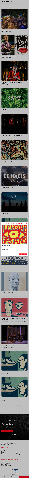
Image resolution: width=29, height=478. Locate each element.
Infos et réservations (23, 254)
